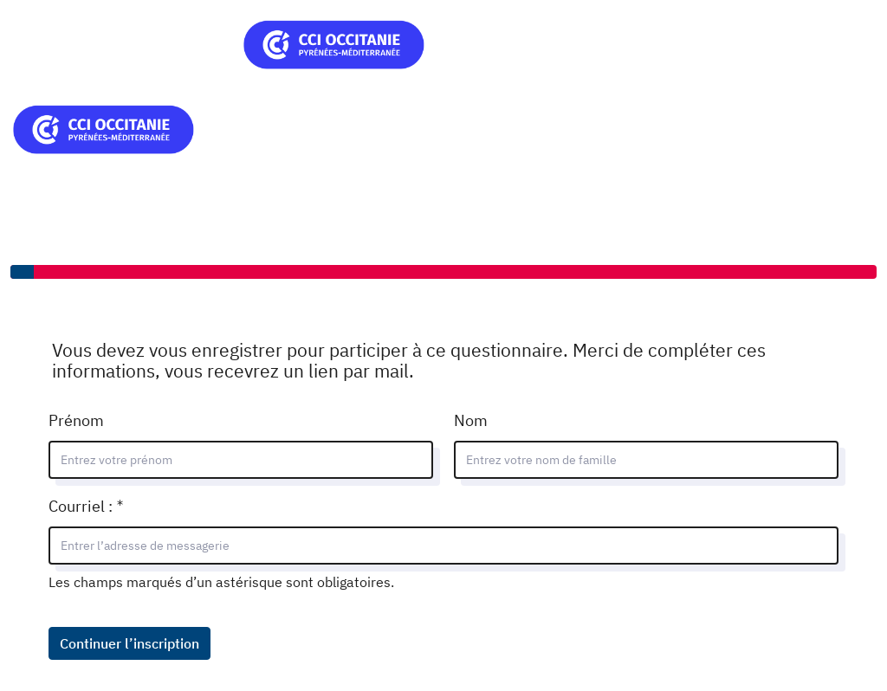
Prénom (76, 420)
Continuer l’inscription (129, 643)
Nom (471, 420)
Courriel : (130, 504)
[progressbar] (443, 272)
